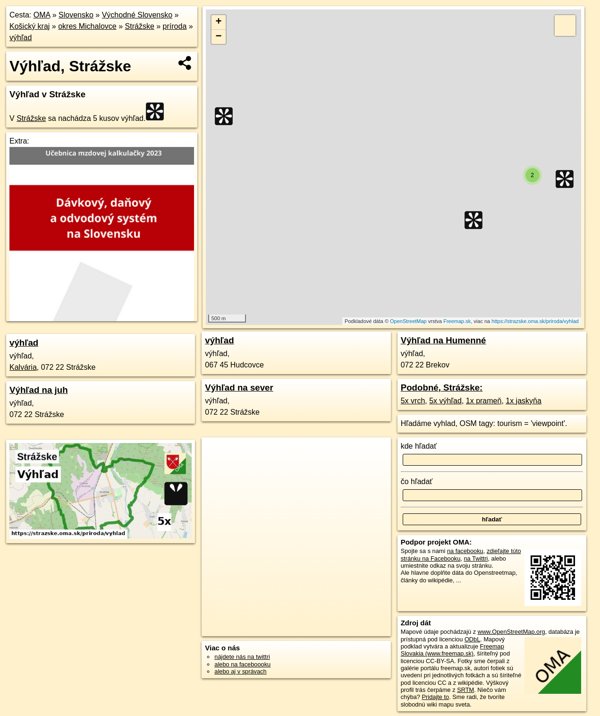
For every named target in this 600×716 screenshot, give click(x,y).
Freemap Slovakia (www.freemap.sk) (452, 650)
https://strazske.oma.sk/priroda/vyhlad (535, 321)
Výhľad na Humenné (443, 340)
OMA (42, 15)
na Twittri (476, 558)
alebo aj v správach (240, 671)
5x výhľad (445, 401)
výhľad (20, 38)
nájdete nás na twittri (242, 656)
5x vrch (413, 401)
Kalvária (23, 367)
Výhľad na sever (239, 387)
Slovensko (76, 15)
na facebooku (465, 550)
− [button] (219, 37)
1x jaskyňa (523, 401)
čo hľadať (417, 481)
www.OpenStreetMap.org (511, 631)
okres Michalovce (87, 26)
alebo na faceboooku (242, 664)
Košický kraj (29, 26)
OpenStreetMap (408, 321)
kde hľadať (419, 446)
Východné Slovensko (137, 15)
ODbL (472, 639)
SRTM (465, 689)
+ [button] (219, 22)
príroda (175, 26)
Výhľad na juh (38, 390)
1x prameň (484, 401)
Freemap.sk (457, 321)
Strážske (139, 26)
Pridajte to (435, 696)
